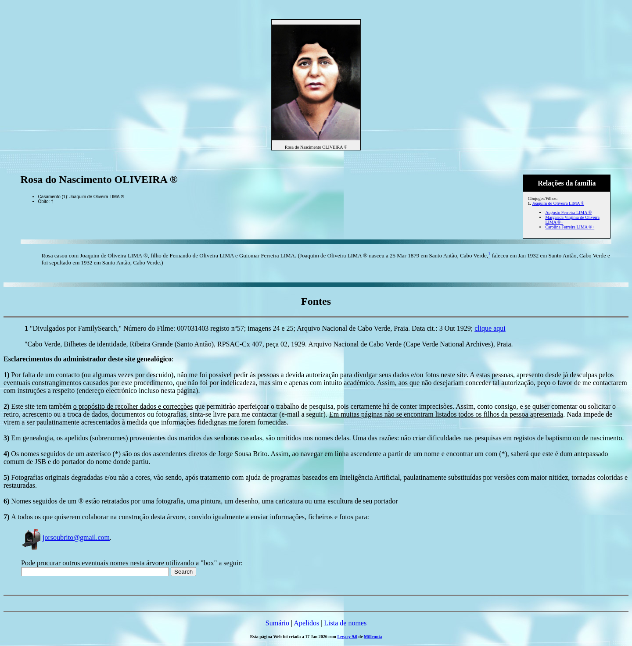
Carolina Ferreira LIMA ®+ (569, 227)
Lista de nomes (345, 623)
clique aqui (490, 328)
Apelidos (306, 623)
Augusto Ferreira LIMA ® (568, 212)
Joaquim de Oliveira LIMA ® (558, 203)
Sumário (277, 623)
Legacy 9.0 (348, 636)
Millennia (373, 636)
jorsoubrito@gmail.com (65, 537)
